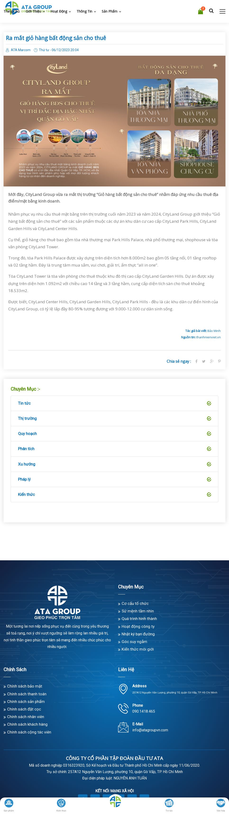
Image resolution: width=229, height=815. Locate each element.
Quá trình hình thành (139, 618)
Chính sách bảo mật (24, 686)
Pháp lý (114, 479)
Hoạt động (58, 11)
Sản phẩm (109, 11)
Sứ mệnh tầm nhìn (138, 611)
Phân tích (114, 449)
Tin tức (114, 403)
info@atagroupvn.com (150, 730)
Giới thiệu (33, 11)
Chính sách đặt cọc (24, 709)
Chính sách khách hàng (27, 724)
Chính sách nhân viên (25, 716)
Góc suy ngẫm (134, 641)
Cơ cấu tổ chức (135, 603)
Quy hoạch (114, 433)
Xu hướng (114, 464)
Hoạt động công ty (138, 626)
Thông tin (84, 11)
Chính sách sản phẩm (26, 701)
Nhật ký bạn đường (138, 634)
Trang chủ (12, 11)
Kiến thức (114, 494)
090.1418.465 (143, 711)
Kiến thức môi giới (138, 649)
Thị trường (114, 418)
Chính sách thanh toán (26, 694)
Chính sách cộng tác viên (29, 732)
